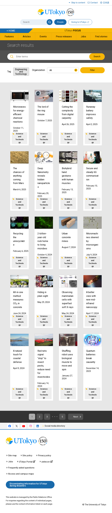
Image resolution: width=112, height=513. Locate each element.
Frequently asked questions (21, 468)
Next (77, 417)
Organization (38, 70)
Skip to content (78, 3)
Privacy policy (44, 456)
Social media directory (55, 426)
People (60, 22)
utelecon (47, 462)
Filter (92, 70)
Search (97, 56)
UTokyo (73, 30)
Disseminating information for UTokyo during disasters (28, 485)
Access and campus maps (21, 474)
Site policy (27, 456)
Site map (12, 456)
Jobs (10, 462)
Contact (94, 3)
